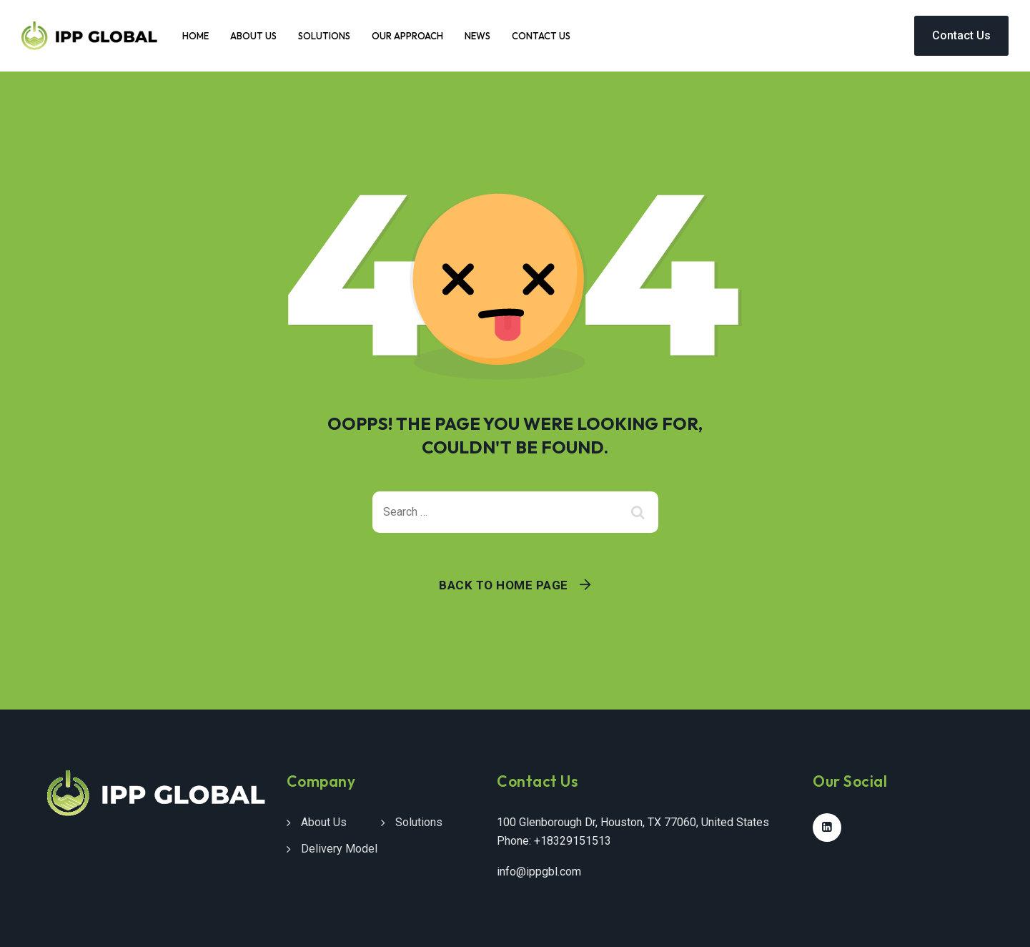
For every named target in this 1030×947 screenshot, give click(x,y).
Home (195, 35)
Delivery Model (339, 848)
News (477, 35)
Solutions (324, 35)
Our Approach (407, 35)
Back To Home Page (503, 585)
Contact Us (541, 35)
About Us (253, 35)
